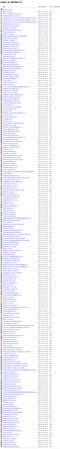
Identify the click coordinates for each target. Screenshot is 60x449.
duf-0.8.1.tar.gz (8, 115)
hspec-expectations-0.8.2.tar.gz (12, 155)
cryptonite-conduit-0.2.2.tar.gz (12, 102)
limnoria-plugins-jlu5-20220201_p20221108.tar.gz (17, 218)
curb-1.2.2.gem (7, 110)
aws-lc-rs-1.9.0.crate (9, 60)
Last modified (42, 6)
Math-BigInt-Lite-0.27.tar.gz (11, 24)
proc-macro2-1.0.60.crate (10, 289)
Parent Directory (8, 9)
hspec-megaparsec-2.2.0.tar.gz (11, 157)
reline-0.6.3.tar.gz (8, 315)
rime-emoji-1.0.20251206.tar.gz (12, 321)
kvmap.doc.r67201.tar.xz (10, 193)
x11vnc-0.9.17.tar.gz (9, 428)
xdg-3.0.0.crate (7, 432)
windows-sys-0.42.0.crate (10, 420)
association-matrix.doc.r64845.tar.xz (14, 50)
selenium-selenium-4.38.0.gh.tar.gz (13, 335)
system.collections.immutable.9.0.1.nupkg (15, 363)
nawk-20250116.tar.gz (9, 254)
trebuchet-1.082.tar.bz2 (10, 396)
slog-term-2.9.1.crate (9, 339)
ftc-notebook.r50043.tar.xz (11, 139)
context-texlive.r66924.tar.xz (11, 98)
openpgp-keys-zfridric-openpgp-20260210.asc (15, 266)
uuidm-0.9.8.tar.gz (8, 404)
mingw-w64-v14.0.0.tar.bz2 (10, 244)
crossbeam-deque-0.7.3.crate (11, 100)
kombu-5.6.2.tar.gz (8, 191)
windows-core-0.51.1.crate (10, 418)
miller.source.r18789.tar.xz (11, 242)
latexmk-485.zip (7, 202)
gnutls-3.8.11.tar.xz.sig (10, 143)
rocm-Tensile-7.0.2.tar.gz (10, 323)
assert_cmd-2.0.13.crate (10, 48)
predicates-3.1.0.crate (9, 286)
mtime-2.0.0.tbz (7, 248)
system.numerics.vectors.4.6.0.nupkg (13, 367)
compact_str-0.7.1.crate (10, 92)
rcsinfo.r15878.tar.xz (9, 311)
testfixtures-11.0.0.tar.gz (11, 375)
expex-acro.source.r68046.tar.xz (12, 127)
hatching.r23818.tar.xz (9, 151)
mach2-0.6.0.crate (8, 228)
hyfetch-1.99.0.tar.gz (9, 163)
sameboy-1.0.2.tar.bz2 (9, 331)
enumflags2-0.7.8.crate (9, 125)
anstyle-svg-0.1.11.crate (10, 38)
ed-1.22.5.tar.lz (8, 121)
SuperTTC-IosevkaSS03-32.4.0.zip (12, 30)
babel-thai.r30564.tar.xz (10, 62)
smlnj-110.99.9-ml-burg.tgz (11, 343)
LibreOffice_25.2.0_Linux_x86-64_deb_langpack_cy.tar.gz (19, 19)
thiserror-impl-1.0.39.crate (11, 382)
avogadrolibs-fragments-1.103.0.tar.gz (14, 58)
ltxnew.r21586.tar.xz (9, 226)
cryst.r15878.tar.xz (8, 104)
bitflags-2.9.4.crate (9, 72)
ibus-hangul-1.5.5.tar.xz (10, 165)
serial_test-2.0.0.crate (10, 337)
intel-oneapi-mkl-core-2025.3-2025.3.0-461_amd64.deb (18, 171)
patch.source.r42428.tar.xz (11, 276)
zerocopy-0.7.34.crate (9, 442)
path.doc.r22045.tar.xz (9, 278)
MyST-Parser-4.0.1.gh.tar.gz (11, 26)
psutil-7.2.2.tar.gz (8, 297)
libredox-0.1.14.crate (9, 214)
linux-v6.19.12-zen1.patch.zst (11, 220)
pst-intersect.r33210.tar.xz (11, 293)
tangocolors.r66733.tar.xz (10, 373)
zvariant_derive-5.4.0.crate (11, 446)
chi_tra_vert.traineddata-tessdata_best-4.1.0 (16, 86)
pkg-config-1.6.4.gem (9, 280)
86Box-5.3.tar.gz (8, 11)
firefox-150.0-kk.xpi (9, 133)
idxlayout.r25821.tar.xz (10, 167)
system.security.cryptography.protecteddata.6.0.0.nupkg (19, 369)
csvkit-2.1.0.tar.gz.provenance (12, 106)
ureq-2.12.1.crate (8, 402)
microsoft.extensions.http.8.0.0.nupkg (14, 238)
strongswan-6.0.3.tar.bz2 (10, 357)
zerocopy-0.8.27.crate (9, 444)
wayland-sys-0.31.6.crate (10, 414)
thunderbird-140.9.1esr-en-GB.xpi (12, 388)
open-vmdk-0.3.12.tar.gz (10, 262)
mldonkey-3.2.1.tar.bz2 (9, 246)
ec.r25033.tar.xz (8, 119)
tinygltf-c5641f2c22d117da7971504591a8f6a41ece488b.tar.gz (20, 392)
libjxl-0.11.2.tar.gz (9, 212)
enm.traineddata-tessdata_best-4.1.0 (13, 123)
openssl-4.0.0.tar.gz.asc (10, 268)
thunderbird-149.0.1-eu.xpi (11, 390)
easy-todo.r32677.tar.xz (10, 117)
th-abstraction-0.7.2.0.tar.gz (11, 380)
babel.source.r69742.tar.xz (11, 64)
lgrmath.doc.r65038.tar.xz (10, 206)
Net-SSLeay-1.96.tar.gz (9, 28)
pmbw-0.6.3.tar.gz (8, 284)
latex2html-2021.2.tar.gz (10, 197)
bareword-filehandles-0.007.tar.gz (13, 66)
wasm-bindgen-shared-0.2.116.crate (13, 412)
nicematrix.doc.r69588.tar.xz (11, 258)
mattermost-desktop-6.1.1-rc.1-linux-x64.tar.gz (17, 234)
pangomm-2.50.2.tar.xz (9, 274)
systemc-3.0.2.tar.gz (9, 371)
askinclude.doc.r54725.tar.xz (11, 44)
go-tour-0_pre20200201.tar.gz (11, 145)
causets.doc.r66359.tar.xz (10, 78)
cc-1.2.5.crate (7, 80)
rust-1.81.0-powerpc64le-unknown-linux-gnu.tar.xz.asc (18, 325)
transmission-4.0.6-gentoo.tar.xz (12, 394)
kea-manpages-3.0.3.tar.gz (10, 185)
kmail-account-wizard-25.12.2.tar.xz (13, 189)
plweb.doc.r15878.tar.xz (10, 282)
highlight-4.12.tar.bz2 (9, 153)
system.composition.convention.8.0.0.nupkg (15, 365)
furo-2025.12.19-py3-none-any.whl (12, 141)
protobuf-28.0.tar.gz (9, 291)
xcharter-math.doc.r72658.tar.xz (12, 430)
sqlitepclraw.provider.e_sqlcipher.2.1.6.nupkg (16, 351)
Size (51, 6)
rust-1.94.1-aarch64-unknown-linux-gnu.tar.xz (16, 327)
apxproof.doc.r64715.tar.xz (11, 42)
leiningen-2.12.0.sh (8, 204)
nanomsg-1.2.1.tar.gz (9, 252)
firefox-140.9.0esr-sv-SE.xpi (11, 131)
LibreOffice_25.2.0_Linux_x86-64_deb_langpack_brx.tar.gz (19, 17)
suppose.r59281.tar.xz (9, 359)
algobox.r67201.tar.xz (9, 32)
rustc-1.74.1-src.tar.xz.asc (11, 329)
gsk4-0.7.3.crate (8, 149)
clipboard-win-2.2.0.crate (10, 90)
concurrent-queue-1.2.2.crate (11, 96)
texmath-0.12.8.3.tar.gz (10, 378)
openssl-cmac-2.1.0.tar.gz (10, 270)
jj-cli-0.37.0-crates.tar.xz (11, 179)
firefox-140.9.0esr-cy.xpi (10, 129)
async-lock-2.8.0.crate (9, 54)
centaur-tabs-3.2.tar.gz (10, 82)
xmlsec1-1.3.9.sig (8, 436)
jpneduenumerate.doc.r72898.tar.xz (13, 181)
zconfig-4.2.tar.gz (8, 440)
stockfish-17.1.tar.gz (9, 353)
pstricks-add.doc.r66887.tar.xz (12, 295)
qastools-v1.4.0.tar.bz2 (10, 305)
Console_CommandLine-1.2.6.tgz (11, 13)
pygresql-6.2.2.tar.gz (9, 301)
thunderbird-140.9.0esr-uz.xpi (11, 386)
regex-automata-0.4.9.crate (11, 313)
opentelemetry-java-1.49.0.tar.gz (12, 272)
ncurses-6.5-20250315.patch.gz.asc (13, 256)
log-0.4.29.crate (8, 222)
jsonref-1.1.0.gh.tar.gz (10, 183)
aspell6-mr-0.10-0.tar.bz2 (10, 46)
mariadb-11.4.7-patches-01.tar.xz (12, 230)
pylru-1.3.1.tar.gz (8, 303)
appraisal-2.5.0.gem (8, 40)
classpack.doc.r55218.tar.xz (11, 88)
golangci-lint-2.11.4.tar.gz (11, 147)
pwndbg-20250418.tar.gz (9, 299)
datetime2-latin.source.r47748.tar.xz (14, 113)
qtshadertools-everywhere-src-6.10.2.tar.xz (15, 307)
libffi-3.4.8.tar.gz (8, 210)
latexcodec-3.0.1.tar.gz (10, 199)
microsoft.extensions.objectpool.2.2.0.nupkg (16, 240)
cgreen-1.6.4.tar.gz (8, 84)
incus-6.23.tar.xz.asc (9, 169)
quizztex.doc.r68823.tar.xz (11, 309)
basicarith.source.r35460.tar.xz (12, 68)
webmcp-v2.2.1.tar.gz (9, 416)
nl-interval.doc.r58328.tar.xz (11, 260)
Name (4, 6)
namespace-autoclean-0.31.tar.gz (12, 250)
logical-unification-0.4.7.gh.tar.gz (13, 224)
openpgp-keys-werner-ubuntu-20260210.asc (15, 264)
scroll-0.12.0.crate (8, 333)
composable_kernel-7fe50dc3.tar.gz (13, 94)
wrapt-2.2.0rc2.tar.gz (9, 424)
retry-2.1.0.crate (8, 319)
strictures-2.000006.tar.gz (11, 355)
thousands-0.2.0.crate (9, 384)
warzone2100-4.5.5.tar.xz (10, 410)
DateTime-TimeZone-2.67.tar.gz (11, 15)
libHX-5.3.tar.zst (8, 208)
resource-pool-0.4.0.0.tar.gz (11, 317)
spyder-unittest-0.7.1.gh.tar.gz (12, 349)
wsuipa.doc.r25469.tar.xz (10, 426)
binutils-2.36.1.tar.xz (9, 70)
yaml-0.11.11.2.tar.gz (9, 438)
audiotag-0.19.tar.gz (9, 56)
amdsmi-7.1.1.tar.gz (8, 34)
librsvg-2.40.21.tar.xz (9, 216)
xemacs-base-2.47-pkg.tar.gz (11, 434)
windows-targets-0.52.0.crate (11, 422)
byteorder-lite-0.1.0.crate (11, 76)
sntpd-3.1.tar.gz (8, 345)
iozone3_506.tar (7, 173)
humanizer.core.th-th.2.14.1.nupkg (13, 159)
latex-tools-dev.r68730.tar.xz (11, 195)
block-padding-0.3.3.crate (10, 74)
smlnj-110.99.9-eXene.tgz (10, 341)
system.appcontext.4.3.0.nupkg (11, 361)
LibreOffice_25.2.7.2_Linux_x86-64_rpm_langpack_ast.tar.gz (20, 21)
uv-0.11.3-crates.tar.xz (10, 406)
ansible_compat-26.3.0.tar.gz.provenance (15, 36)
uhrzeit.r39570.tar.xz (9, 398)
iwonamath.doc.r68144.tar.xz (11, 175)
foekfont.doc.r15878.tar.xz (11, 135)
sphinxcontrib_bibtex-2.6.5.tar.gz (13, 347)
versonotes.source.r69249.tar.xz (12, 408)
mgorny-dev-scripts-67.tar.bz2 (11, 236)
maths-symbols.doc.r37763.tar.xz (12, 232)
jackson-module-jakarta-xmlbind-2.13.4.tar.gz (16, 177)
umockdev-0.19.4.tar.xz (9, 400)
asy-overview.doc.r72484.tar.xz (12, 52)
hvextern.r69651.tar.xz (9, 161)
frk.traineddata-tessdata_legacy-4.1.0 (14, 137)
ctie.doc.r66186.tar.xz (9, 108)
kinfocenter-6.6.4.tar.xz (10, 187)
